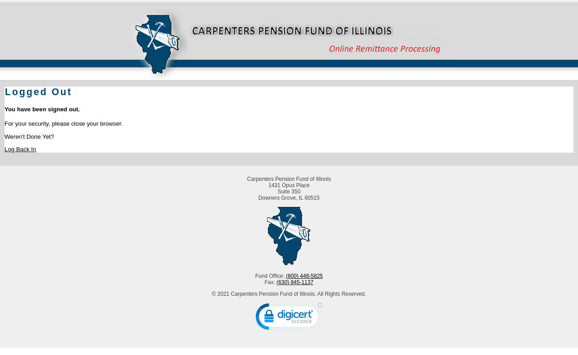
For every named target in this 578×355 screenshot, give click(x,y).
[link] (289, 318)
